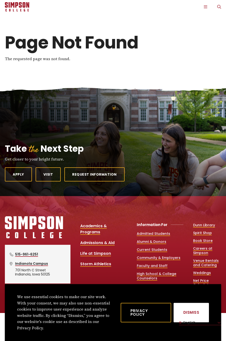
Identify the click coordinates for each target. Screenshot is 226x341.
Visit (48, 174)
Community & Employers (158, 257)
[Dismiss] (191, 312)
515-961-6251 (26, 254)
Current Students (152, 249)
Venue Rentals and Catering (206, 262)
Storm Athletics (95, 264)
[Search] (219, 7)
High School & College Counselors (156, 276)
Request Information (94, 174)
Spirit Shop (202, 232)
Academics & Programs (93, 229)
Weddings (202, 272)
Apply (18, 174)
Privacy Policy (139, 312)
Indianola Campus (31, 263)
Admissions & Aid (97, 243)
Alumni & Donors (151, 241)
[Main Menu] (205, 7)
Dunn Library (204, 225)
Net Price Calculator (202, 282)
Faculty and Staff (152, 265)
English (189, 322)
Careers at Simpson (202, 250)
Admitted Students (153, 233)
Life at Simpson (95, 253)
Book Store (203, 240)
